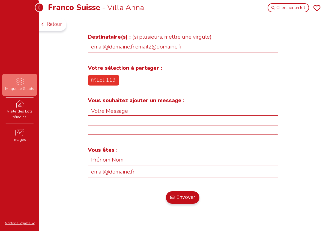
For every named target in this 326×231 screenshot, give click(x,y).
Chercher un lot (288, 8)
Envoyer (182, 197)
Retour (51, 24)
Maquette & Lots (19, 84)
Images (19, 135)
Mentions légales (20, 223)
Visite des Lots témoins (19, 110)
